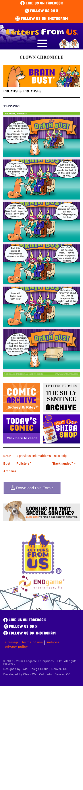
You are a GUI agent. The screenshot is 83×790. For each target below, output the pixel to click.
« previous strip (33, 459)
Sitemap (11, 642)
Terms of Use (32, 642)
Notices (53, 642)
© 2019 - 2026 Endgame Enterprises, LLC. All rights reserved (40, 662)
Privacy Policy (16, 646)
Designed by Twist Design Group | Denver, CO (35, 669)
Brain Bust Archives (9, 463)
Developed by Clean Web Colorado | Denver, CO (37, 674)
